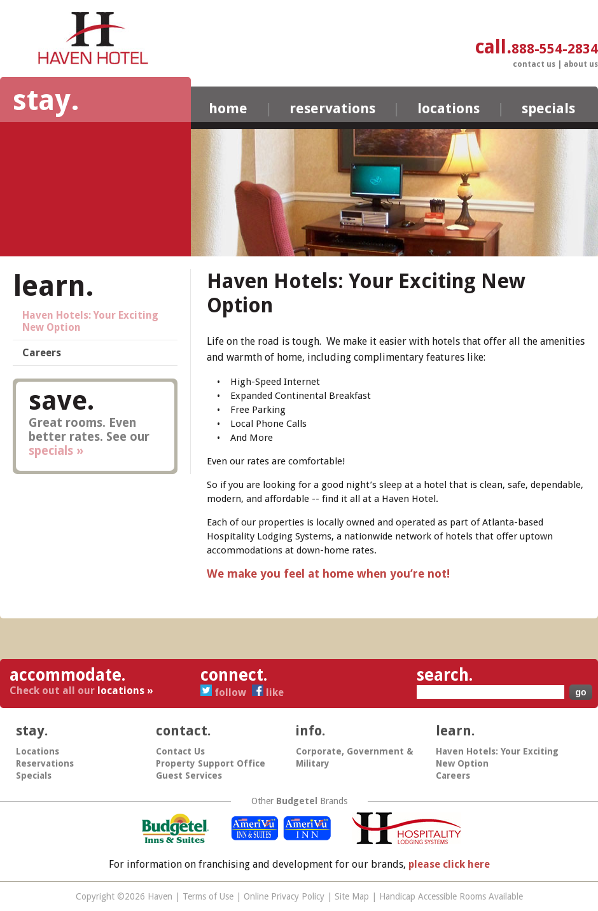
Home (228, 108)
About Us (581, 64)
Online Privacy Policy (284, 896)
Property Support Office (210, 763)
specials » (56, 450)
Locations (448, 108)
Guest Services (189, 775)
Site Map (352, 896)
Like (268, 692)
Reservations (332, 108)
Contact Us (534, 64)
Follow (224, 692)
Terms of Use (208, 896)
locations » (125, 691)
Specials (548, 108)
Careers (41, 353)
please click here (449, 864)
